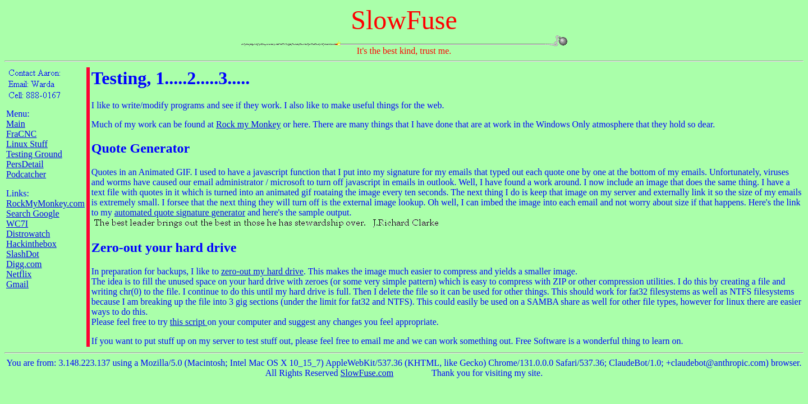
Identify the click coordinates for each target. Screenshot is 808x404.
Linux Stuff (27, 144)
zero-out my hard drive (262, 271)
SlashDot (22, 254)
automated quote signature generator (179, 212)
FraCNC (21, 134)
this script (189, 322)
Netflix (18, 274)
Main (15, 123)
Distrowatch (28, 233)
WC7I (17, 223)
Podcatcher (26, 174)
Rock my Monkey (248, 124)
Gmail (17, 284)
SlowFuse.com (367, 373)
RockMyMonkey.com (45, 203)
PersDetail (25, 164)
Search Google (32, 213)
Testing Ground (34, 154)
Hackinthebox (31, 244)
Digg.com (24, 264)
